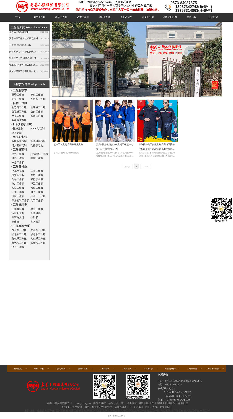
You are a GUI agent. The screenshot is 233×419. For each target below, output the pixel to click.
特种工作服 (85, 368)
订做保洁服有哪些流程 (20, 45)
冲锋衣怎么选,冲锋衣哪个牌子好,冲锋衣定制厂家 (24, 59)
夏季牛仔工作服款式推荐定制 (23, 39)
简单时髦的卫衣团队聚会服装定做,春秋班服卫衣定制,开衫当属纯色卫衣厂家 (24, 72)
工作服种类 (151, 368)
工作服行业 (129, 368)
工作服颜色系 (172, 368)
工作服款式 (19, 368)
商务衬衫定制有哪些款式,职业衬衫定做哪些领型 (24, 52)
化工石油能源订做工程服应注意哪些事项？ (24, 65)
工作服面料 (107, 368)
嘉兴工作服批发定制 (19, 32)
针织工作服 (41, 368)
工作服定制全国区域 (215, 368)
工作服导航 (194, 368)
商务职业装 (63, 368)
